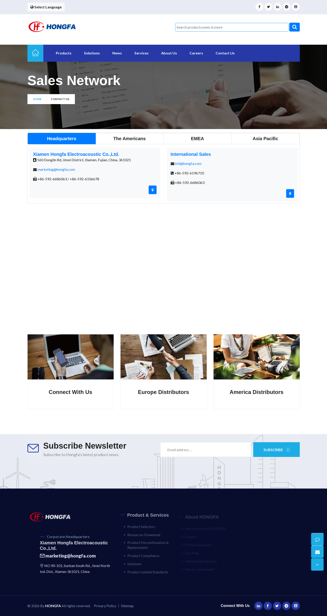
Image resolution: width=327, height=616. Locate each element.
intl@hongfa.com (188, 163)
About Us (169, 53)
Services (141, 53)
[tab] (62, 138)
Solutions (92, 53)
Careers (196, 53)
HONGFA (53, 606)
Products (63, 53)
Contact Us (225, 53)
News (117, 53)
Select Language (46, 7)
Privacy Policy (105, 606)
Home (37, 99)
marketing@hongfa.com (56, 169)
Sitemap (127, 606)
